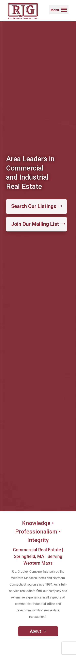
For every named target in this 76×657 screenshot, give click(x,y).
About (35, 631)
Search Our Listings (33, 206)
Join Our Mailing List (35, 224)
